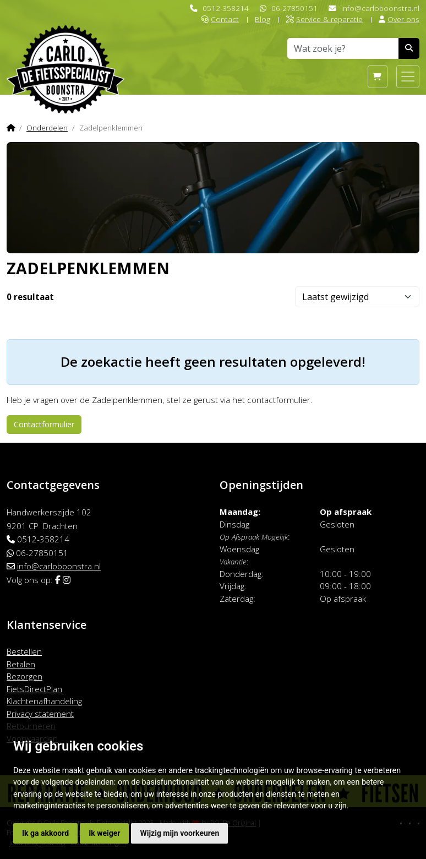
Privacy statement (40, 713)
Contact (220, 19)
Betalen (21, 664)
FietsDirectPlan (34, 688)
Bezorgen (24, 676)
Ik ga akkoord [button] (45, 833)
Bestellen (24, 651)
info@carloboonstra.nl (380, 8)
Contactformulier (44, 424)
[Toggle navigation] (408, 76)
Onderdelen (47, 127)
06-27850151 (294, 8)
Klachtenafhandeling (44, 700)
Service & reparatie (324, 19)
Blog (262, 19)
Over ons (399, 19)
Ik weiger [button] (104, 833)
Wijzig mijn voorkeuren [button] (179, 833)
